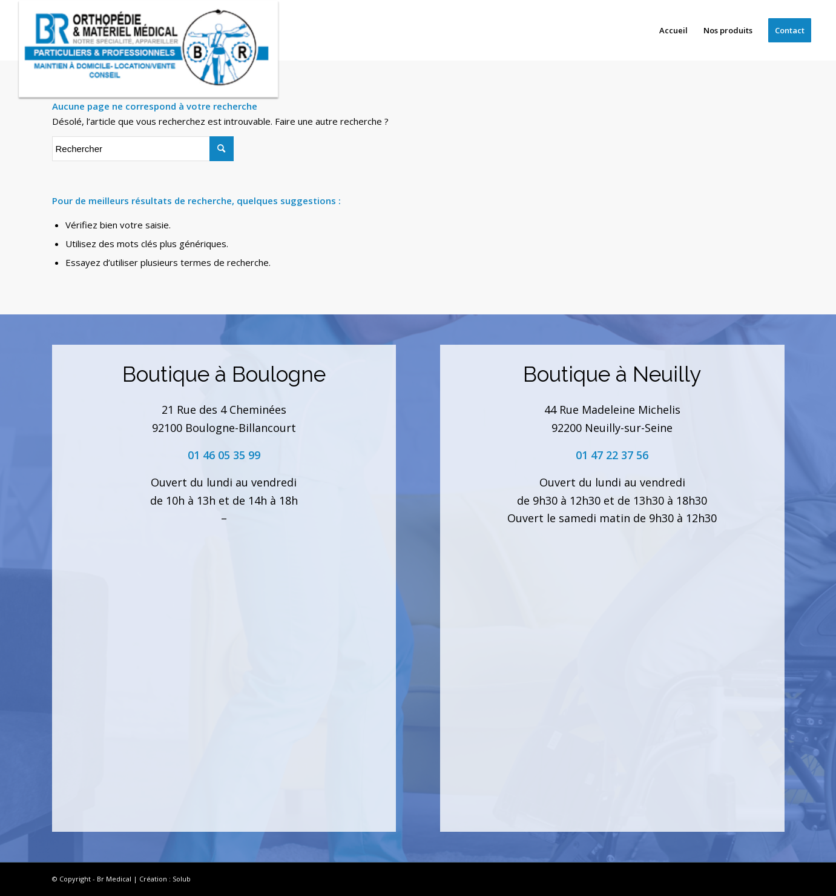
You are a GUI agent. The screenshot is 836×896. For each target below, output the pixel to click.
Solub (182, 878)
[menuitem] (673, 30)
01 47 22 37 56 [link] (612, 455)
